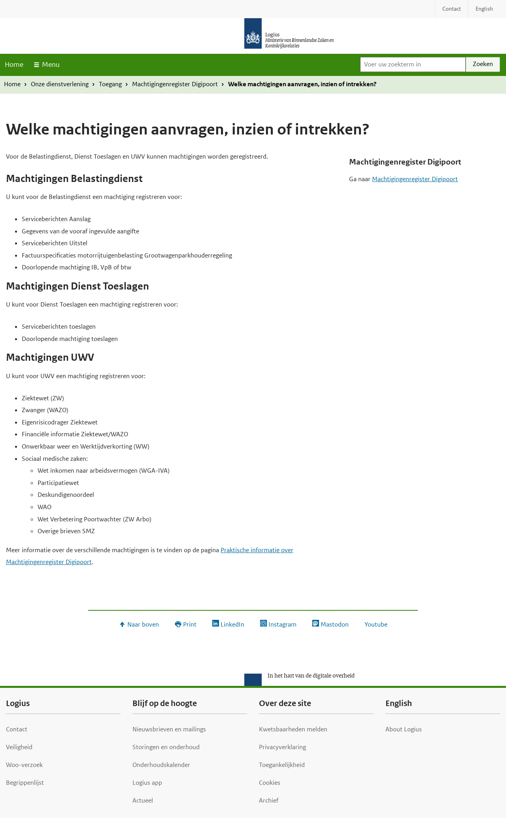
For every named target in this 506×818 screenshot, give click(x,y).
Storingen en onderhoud (166, 747)
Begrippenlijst (25, 782)
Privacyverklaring (282, 747)
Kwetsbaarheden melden (293, 729)
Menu (51, 64)
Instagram (282, 624)
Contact (16, 729)
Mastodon (335, 624)
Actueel (142, 800)
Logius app (147, 782)
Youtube (375, 624)
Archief (268, 800)
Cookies (269, 782)
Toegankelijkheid (282, 765)
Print (189, 624)
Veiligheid (19, 747)
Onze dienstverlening (60, 84)
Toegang (110, 84)
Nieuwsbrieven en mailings (169, 729)
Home (14, 64)
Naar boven (143, 624)
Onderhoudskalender (161, 765)
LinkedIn (232, 624)
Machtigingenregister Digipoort (175, 84)
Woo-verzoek (24, 765)
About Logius (403, 729)
